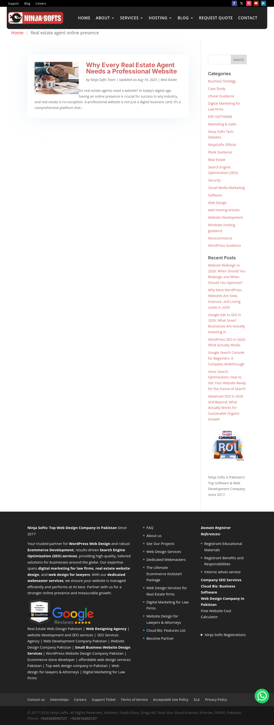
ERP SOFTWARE (220, 116)
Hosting (158, 18)
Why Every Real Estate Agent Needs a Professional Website (131, 68)
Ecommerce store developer (51, 659)
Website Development (225, 217)
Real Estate (169, 79)
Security (214, 180)
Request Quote (216, 18)
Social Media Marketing (226, 187)
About (103, 18)
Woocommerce (220, 238)
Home (84, 18)
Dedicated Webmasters (166, 559)
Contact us (36, 699)
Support (13, 4)
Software (215, 195)
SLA (197, 699)
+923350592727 (53, 718)
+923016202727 (83, 718)
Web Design (217, 202)
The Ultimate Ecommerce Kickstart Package (164, 573)
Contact (248, 18)
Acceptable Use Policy (170, 699)
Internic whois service (222, 571)
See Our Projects (160, 543)
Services (129, 18)
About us (153, 535)
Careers (41, 4)
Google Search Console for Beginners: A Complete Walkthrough (226, 358)
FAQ (149, 527)
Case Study (216, 88)
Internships (59, 699)
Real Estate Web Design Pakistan (54, 628)
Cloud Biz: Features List (166, 630)
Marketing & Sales (222, 124)
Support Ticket (103, 699)
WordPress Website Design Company (77, 653)
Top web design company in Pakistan (77, 665)
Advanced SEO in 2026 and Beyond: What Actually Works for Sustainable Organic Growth (225, 407)
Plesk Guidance (220, 152)
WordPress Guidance (224, 245)
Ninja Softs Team (102, 79)
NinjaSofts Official (222, 144)
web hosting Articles (224, 210)
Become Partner (160, 638)
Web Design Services (163, 551)
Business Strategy (222, 81)
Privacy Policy (216, 699)
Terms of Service (134, 699)
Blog (27, 4)
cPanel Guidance (221, 96)
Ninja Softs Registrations (225, 634)
